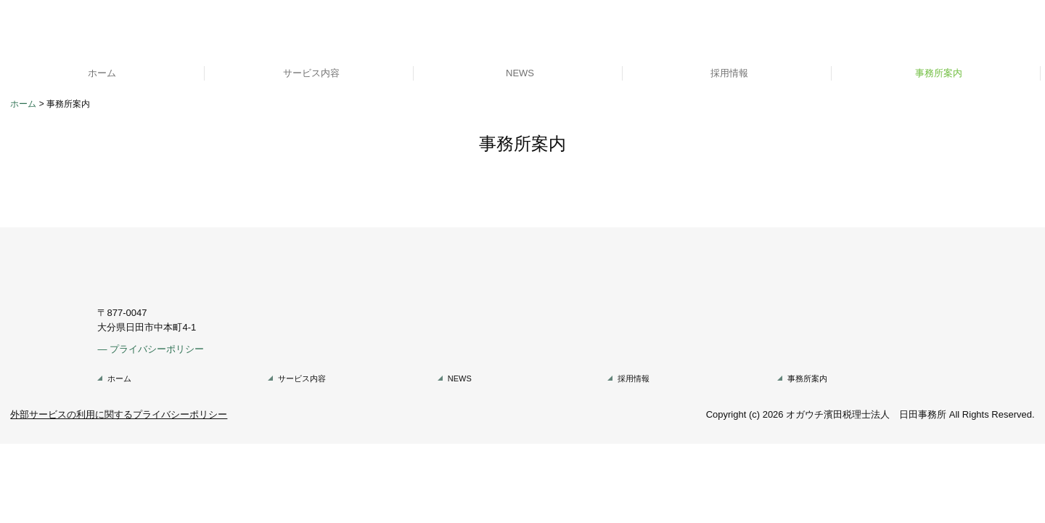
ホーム (102, 73)
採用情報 (729, 73)
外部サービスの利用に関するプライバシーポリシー (118, 414)
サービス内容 (311, 73)
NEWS (520, 73)
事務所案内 (938, 73)
